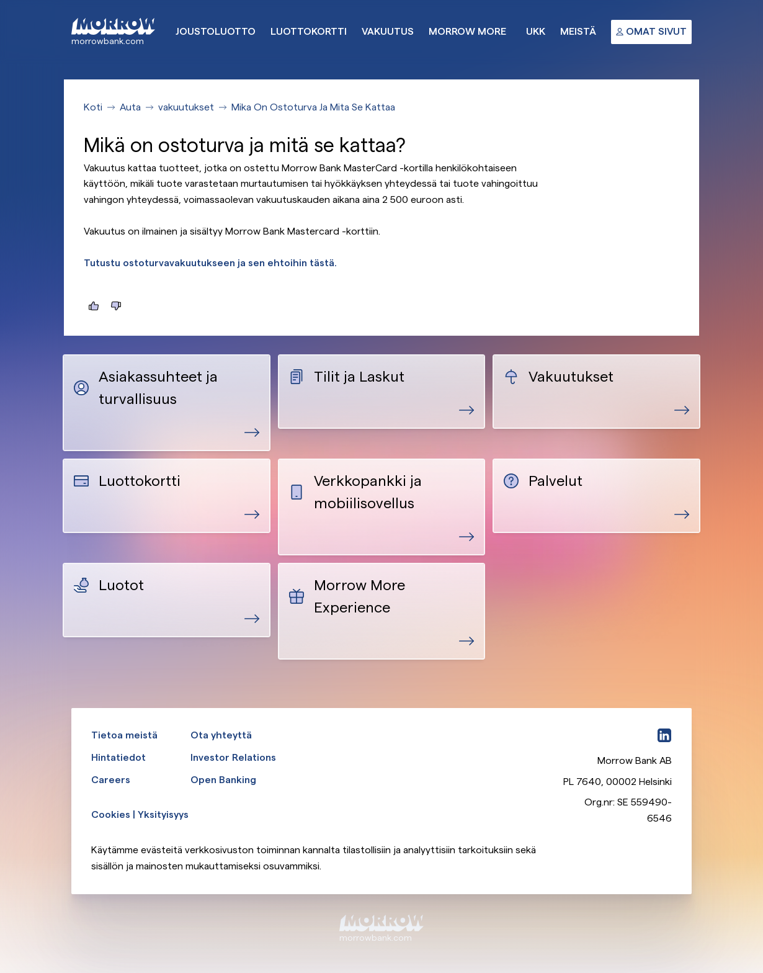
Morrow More (467, 31)
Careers (110, 779)
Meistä (578, 31)
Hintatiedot (118, 757)
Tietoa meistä (124, 735)
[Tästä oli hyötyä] (94, 306)
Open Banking (223, 779)
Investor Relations (233, 757)
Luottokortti (308, 31)
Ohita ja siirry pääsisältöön (0, 0)
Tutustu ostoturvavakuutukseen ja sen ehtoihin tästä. (210, 263)
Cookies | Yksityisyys (140, 814)
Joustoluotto (216, 31)
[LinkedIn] (664, 735)
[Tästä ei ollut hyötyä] (116, 306)
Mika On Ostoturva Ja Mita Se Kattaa (313, 107)
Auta (130, 107)
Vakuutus (388, 31)
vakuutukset (186, 107)
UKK (535, 31)
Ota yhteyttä (221, 735)
